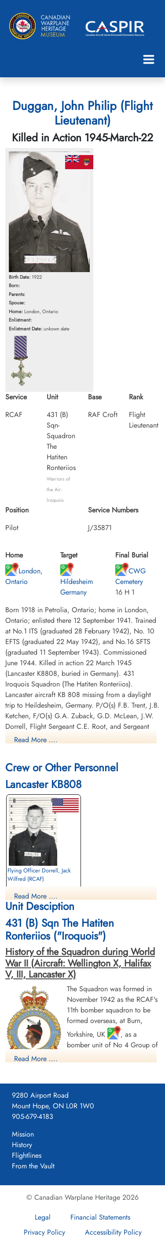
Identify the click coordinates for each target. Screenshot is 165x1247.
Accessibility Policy (113, 1232)
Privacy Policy (44, 1232)
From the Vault (33, 1166)
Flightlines (26, 1155)
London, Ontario (24, 576)
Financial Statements (100, 1217)
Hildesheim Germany (76, 581)
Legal (43, 1217)
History (22, 1145)
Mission (23, 1134)
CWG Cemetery (130, 576)
